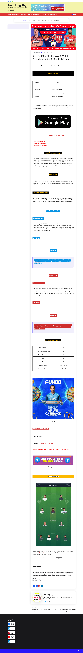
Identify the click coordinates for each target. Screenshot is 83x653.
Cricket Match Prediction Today (33, 14)
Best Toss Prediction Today (13, 14)
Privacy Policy (73, 651)
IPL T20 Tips (23, 14)
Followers (12, 623)
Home (24, 20)
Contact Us (41, 651)
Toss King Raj (17, 5)
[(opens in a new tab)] (40, 141)
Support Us (55, 651)
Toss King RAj (48, 594)
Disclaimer (65, 651)
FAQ (61, 651)
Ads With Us (49, 651)
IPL (27, 20)
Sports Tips (44, 14)
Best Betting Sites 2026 (53, 14)
